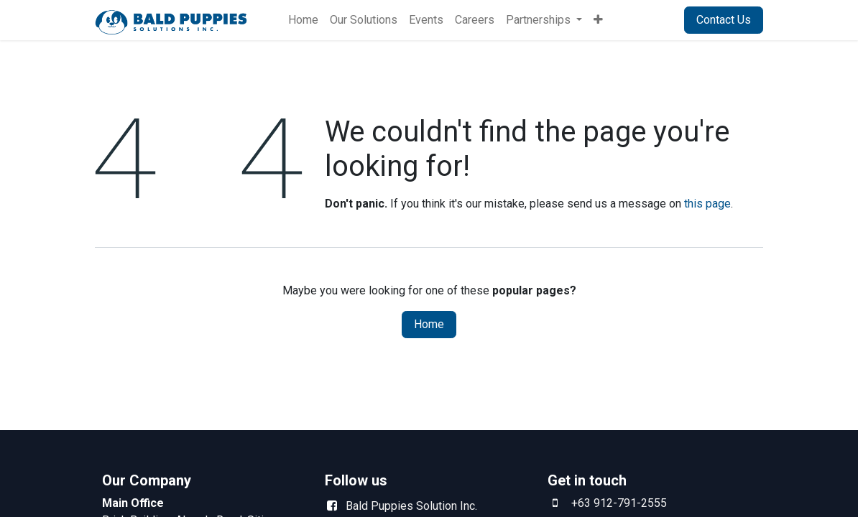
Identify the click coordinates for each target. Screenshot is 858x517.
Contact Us (723, 20)
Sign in (649, 20)
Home (429, 324)
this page (707, 203)
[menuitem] (303, 20)
